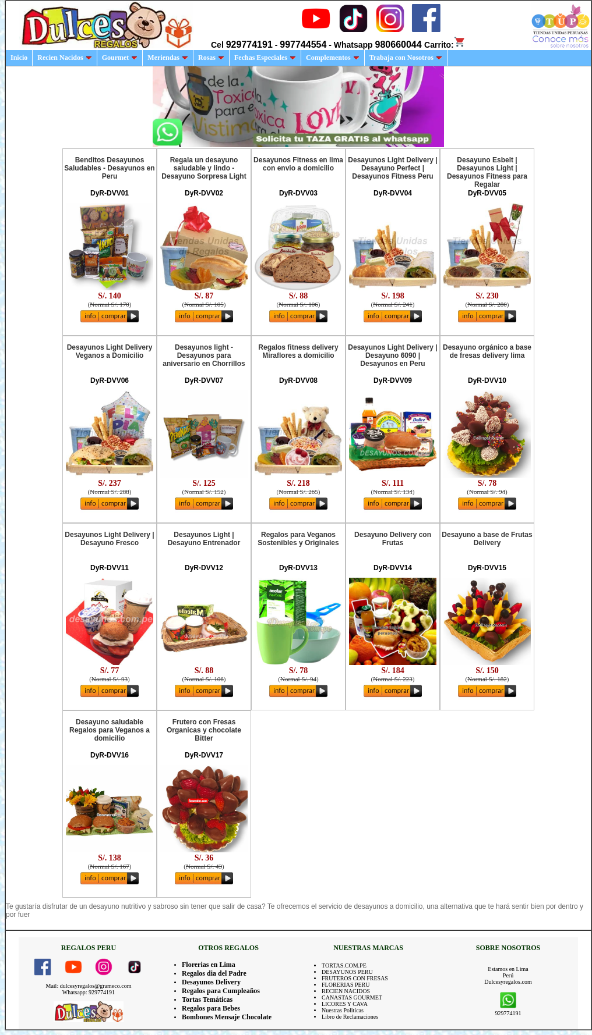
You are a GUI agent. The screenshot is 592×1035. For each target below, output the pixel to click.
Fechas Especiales (265, 58)
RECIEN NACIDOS (346, 991)
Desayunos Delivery (211, 982)
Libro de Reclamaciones (350, 1016)
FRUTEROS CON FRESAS (355, 978)
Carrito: (445, 44)
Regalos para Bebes (211, 1008)
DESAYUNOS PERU (347, 972)
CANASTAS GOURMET (352, 997)
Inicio (18, 58)
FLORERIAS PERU (346, 984)
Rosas (211, 58)
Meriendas (167, 58)
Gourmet (120, 58)
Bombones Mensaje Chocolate (227, 1017)
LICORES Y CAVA (345, 1004)
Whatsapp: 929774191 (88, 992)
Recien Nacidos (64, 58)
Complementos (333, 58)
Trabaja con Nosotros (405, 58)
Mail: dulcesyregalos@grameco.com (89, 986)
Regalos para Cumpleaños (221, 991)
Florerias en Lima (208, 965)
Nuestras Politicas (343, 1010)
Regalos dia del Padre (214, 973)
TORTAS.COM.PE (344, 965)
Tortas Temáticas (207, 999)
